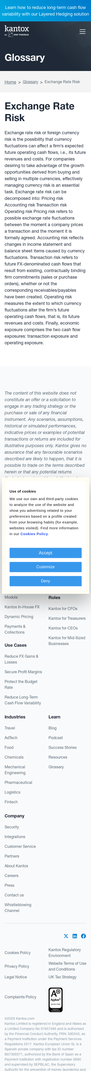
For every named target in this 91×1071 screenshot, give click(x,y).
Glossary (30, 81)
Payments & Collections (15, 629)
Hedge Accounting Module (21, 594)
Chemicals (14, 757)
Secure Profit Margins (23, 671)
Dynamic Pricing (19, 616)
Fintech (11, 801)
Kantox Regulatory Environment (65, 952)
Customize (45, 567)
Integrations (15, 836)
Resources (58, 757)
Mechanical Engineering (15, 769)
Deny (45, 581)
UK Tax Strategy (62, 976)
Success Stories (63, 747)
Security (12, 826)
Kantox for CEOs (63, 628)
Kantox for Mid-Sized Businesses (67, 640)
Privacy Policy (17, 966)
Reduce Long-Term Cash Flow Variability (23, 700)
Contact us (14, 895)
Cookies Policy (18, 952)
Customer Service (20, 846)
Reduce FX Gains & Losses (21, 659)
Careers (11, 875)
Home (10, 82)
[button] (81, 31)
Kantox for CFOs (63, 608)
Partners (12, 856)
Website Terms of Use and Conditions (67, 966)
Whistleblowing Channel (18, 907)
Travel (10, 728)
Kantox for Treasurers (67, 618)
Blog (53, 728)
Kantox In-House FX (22, 606)
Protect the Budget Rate (21, 684)
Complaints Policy (20, 996)
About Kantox (16, 865)
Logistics (12, 792)
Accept (45, 552)
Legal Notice (16, 976)
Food (9, 747)
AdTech (11, 737)
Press (9, 885)
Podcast (56, 737)
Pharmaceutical (18, 782)
